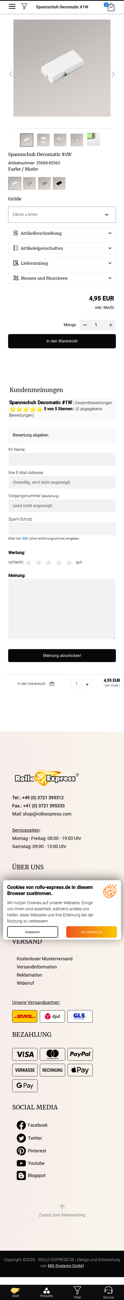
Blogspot (31, 1175)
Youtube (31, 1163)
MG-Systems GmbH (66, 1265)
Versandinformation (37, 966)
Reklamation (29, 975)
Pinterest (31, 1150)
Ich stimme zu (91, 932)
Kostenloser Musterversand (45, 958)
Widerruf (25, 983)
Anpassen (32, 932)
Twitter (29, 1138)
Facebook (32, 1125)
